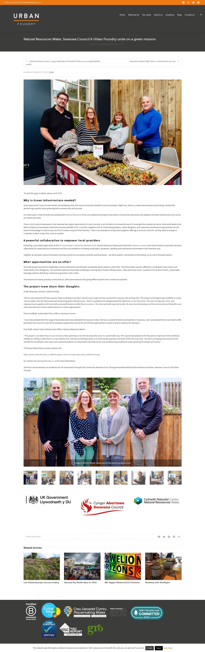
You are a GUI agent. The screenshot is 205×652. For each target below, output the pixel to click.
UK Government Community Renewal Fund (77, 245)
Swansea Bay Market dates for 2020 (80, 582)
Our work (146, 14)
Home (122, 14)
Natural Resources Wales (76, 215)
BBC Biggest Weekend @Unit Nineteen (122, 582)
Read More (167, 648)
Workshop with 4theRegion (157, 582)
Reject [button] (158, 648)
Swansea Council (139, 245)
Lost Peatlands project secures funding (41, 582)
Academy (170, 14)
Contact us (190, 14)
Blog (179, 14)
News (51, 72)
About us (158, 14)
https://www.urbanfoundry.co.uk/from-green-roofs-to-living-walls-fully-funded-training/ (62, 354)
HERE (59, 193)
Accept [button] (149, 648)
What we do (133, 14)
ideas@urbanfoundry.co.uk (45, 361)
